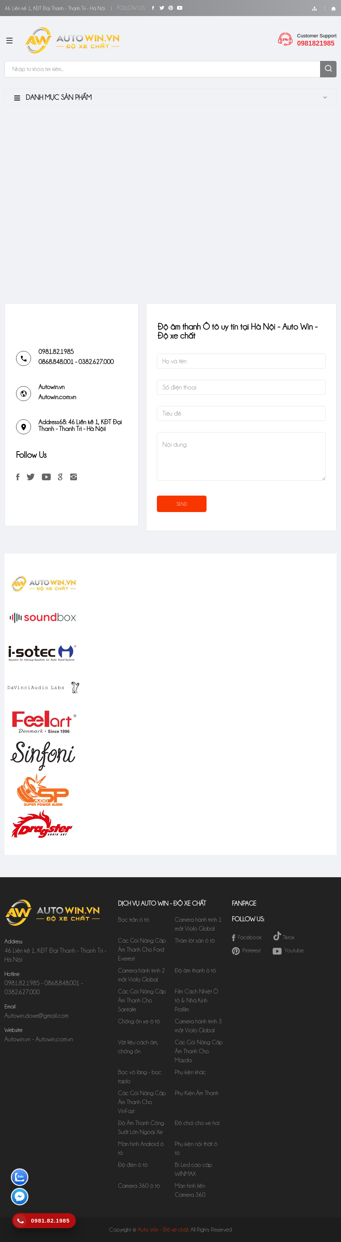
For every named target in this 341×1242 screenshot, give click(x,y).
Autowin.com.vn (57, 397)
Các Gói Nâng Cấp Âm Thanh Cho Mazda (199, 1051)
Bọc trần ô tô (133, 919)
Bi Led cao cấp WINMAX (193, 1169)
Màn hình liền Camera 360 (190, 1190)
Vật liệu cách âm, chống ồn (138, 1046)
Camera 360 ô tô (139, 1186)
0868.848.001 (56, 361)
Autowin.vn (51, 386)
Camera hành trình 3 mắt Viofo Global (198, 1025)
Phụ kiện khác (190, 1072)
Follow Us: (131, 8)
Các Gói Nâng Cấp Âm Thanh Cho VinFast (142, 1102)
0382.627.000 (96, 361)
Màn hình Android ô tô (141, 1148)
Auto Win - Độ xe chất (163, 1230)
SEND (181, 503)
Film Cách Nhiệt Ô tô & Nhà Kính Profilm (196, 1000)
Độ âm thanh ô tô (195, 970)
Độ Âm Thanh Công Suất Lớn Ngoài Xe (142, 1127)
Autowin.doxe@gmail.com (36, 1015)
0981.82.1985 (56, 351)
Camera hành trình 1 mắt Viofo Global (198, 924)
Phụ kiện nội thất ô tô (196, 1148)
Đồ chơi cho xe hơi (197, 1123)
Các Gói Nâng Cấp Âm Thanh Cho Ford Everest (142, 949)
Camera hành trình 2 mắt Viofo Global (141, 975)
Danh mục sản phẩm (53, 97)
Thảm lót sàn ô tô (195, 940)
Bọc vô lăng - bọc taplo (139, 1076)
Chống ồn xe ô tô (139, 1021)
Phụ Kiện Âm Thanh (196, 1093)
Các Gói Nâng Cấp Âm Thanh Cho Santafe (142, 1000)
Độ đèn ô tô (133, 1165)
